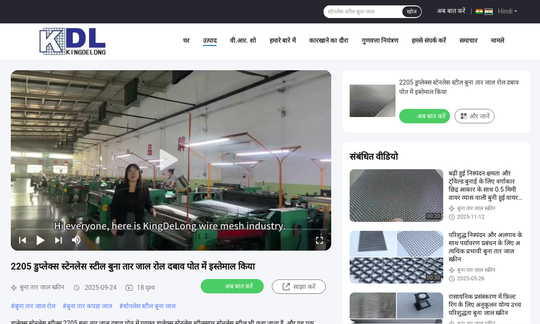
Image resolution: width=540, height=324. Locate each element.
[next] (59, 240)
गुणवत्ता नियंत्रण (380, 40)
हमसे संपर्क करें (429, 40)
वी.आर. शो (243, 40)
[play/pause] (41, 240)
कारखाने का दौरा (328, 40)
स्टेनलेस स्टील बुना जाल (149, 306)
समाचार (468, 40)
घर (186, 40)
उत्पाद (209, 40)
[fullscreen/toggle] (319, 240)
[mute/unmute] (77, 240)
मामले (497, 40)
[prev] (23, 240)
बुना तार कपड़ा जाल (89, 306)
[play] (171, 160)
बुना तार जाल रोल (35, 306)
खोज (412, 12)
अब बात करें (451, 10)
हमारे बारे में (283, 40)
